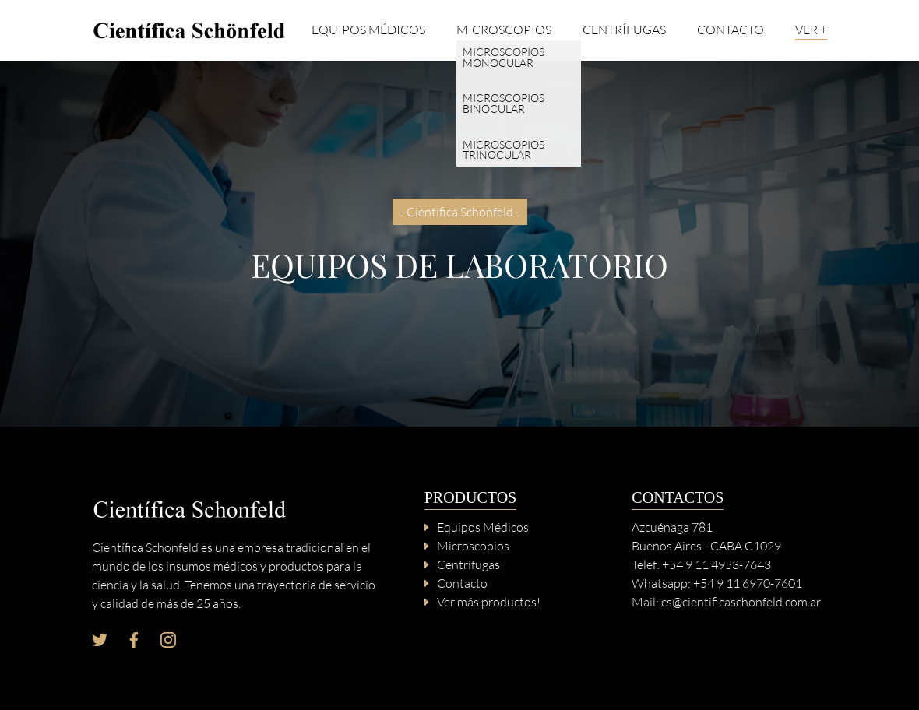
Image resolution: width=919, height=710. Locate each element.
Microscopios (503, 30)
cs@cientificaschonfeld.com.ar (741, 602)
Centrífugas (624, 30)
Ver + (811, 30)
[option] (459, 244)
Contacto (730, 30)
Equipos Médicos (368, 30)
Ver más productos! (488, 602)
